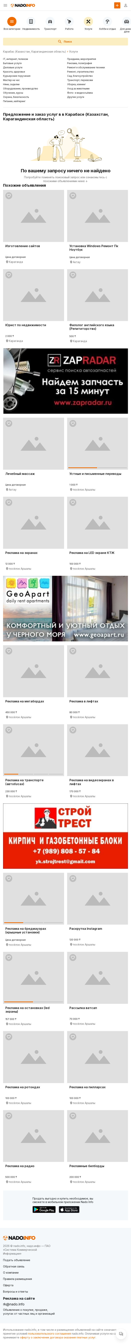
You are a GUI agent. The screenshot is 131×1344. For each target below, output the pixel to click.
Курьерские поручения (16, 75)
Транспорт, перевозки (80, 80)
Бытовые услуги (12, 63)
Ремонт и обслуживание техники (86, 67)
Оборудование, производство (20, 88)
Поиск (65, 41)
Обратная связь (13, 1266)
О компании (11, 1272)
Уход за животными (78, 88)
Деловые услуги (12, 67)
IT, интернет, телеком (15, 59)
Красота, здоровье (14, 71)
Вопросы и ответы (15, 1291)
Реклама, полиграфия (79, 63)
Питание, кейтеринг (14, 101)
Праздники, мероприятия (81, 59)
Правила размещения (17, 1278)
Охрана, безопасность (16, 97)
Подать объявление (16, 1260)
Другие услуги (75, 97)
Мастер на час (11, 80)
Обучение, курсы (13, 92)
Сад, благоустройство (80, 75)
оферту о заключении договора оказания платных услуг (58, 1337)
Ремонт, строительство (80, 71)
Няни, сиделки (11, 84)
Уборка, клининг (76, 84)
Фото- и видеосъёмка (80, 92)
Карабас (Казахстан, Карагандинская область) (34, 51)
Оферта (8, 1285)
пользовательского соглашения (49, 1333)
